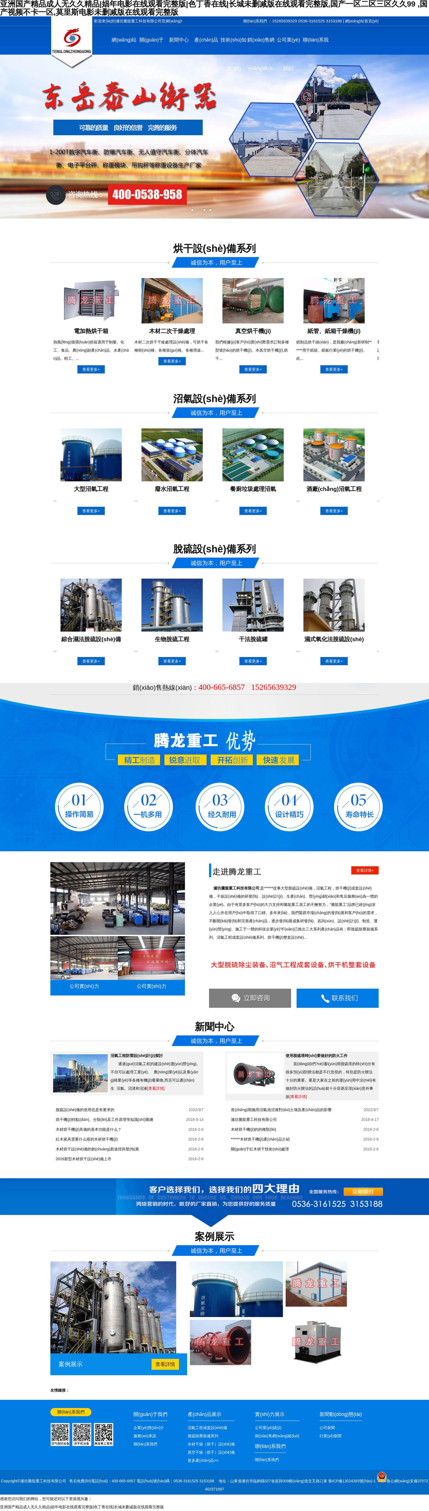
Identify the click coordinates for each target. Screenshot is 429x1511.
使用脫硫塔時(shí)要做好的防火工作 (316, 1055)
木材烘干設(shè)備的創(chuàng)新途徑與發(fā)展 (97, 1149)
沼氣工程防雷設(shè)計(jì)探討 (137, 1055)
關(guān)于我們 (152, 54)
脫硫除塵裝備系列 (203, 1436)
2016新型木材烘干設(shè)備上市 (83, 1159)
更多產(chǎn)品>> (203, 1460)
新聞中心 (179, 40)
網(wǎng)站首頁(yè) (362, 21)
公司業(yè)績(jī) (288, 54)
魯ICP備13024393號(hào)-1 (352, 1481)
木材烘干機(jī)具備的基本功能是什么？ (88, 1129)
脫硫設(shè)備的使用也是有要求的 (85, 1110)
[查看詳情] (156, 1088)
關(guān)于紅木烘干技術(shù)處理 (260, 1149)
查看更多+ (91, 369)
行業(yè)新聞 (330, 1436)
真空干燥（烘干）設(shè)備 (211, 1452)
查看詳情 (165, 1364)
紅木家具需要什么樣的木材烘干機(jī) (87, 1139)
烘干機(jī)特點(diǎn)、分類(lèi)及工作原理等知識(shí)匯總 (104, 1119)
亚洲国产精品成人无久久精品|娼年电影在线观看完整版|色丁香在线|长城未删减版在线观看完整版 (82, 1507)
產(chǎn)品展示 (206, 54)
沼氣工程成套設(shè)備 (207, 1427)
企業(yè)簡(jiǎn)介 (149, 1427)
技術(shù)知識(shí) (234, 54)
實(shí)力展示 (270, 1414)
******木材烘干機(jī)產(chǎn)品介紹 (260, 1139)
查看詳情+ (365, 870)
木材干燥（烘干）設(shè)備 (211, 1444)
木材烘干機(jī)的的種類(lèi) (253, 1129)
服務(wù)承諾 (145, 1436)
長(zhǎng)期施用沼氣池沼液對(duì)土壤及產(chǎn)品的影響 (281, 1110)
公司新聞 (327, 1427)
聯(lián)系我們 (316, 54)
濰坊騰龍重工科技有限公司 (254, 1119)
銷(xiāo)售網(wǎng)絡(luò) (260, 68)
